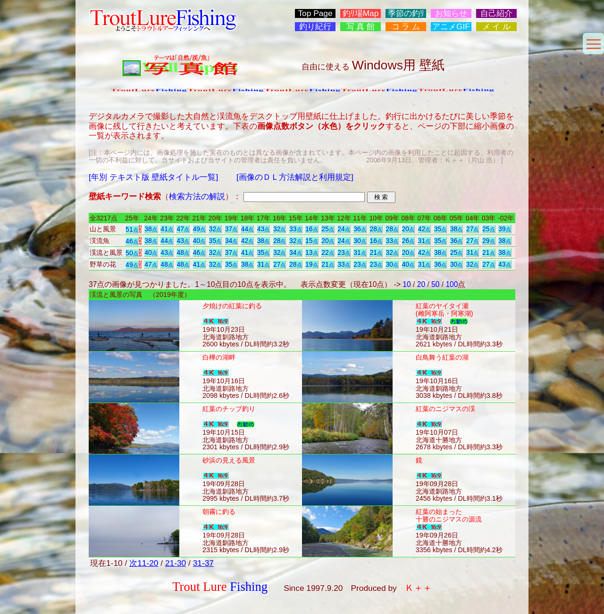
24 (343, 229)
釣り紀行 (315, 26)
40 (199, 240)
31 (424, 240)
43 (263, 229)
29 (488, 240)
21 (375, 252)
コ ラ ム (406, 26)
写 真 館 (360, 26)
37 (231, 229)
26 (408, 240)
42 (424, 229)
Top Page (315, 13)
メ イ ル (496, 26)
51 (132, 229)
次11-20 (143, 563)
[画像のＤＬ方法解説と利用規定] (294, 177)
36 (359, 229)
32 (215, 229)
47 (182, 229)
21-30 (175, 563)
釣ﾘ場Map (361, 13)
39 (504, 229)
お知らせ (451, 13)
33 (295, 229)
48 (182, 252)
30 (359, 240)
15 (311, 240)
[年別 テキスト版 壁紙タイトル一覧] (153, 177)
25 (327, 229)
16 (311, 229)
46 (132, 241)
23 (343, 252)
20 (408, 229)
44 (247, 229)
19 (311, 264)
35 (440, 229)
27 (472, 229)
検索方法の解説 (197, 196)
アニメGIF (451, 26)
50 (132, 253)
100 (451, 284)
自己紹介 (496, 13)
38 (150, 229)
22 (327, 252)
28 (375, 229)
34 (231, 240)
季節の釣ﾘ (406, 13)
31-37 (203, 563)
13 (311, 252)
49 (199, 229)
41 (166, 229)
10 (407, 284)
